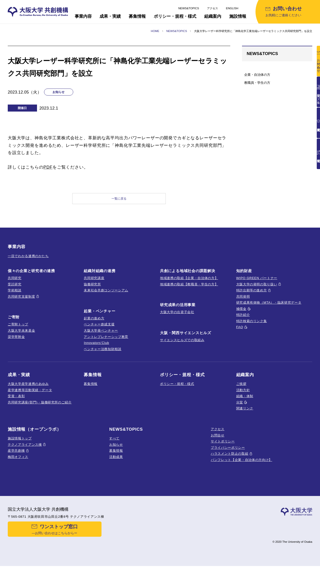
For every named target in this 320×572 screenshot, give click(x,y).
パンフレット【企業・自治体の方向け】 (241, 464)
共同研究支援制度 (21, 301)
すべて (114, 443)
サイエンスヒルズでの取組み (182, 344)
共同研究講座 (94, 282)
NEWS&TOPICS (188, 8)
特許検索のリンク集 (251, 325)
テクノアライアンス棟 (25, 449)
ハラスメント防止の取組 (229, 458)
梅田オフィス (18, 461)
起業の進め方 (94, 322)
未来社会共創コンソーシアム (106, 295)
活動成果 (116, 461)
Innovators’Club (96, 347)
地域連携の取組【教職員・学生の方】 (189, 288)
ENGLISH (232, 8)
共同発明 (243, 301)
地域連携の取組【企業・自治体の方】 (189, 282)
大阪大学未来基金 (21, 335)
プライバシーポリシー (228, 452)
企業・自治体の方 (257, 75)
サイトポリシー (223, 446)
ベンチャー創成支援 (99, 329)
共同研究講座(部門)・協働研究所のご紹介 (40, 406)
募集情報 (91, 388)
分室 (239, 406)
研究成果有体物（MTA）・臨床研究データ (269, 307)
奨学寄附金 (16, 341)
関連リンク (244, 413)
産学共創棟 (16, 455)
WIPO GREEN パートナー (256, 282)
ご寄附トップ (18, 329)
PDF (48, 167)
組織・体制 (244, 400)
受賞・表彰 (16, 400)
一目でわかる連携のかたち (28, 260)
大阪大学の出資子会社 (177, 316)
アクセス (212, 8)
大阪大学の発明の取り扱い (256, 288)
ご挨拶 (241, 388)
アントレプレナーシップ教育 (106, 341)
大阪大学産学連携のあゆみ (28, 388)
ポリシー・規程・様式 (177, 388)
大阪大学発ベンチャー (101, 335)
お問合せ (217, 439)
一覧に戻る (119, 200)
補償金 (241, 313)
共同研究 (15, 282)
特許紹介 (243, 319)
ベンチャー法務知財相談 (102, 353)
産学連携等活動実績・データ (30, 394)
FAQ (239, 331)
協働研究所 (92, 288)
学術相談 (15, 295)
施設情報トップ (20, 443)
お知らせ (116, 449)
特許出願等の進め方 (251, 295)
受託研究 (15, 288)
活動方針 (243, 394)
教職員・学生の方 (257, 83)
